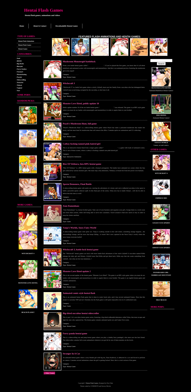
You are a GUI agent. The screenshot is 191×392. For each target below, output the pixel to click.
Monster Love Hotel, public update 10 (81, 103)
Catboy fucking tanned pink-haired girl (81, 144)
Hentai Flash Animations (26, 41)
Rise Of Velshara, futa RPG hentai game (82, 164)
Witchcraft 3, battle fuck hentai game (80, 249)
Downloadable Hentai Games (67, 26)
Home (22, 26)
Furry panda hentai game (75, 333)
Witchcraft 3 (69, 83)
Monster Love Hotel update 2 (77, 271)
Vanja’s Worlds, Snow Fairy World (79, 228)
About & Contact (39, 26)
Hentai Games (22, 49)
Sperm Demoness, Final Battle (77, 184)
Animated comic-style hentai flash (79, 293)
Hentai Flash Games (43, 10)
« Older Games (49, 373)
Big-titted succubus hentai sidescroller (81, 313)
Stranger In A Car (71, 353)
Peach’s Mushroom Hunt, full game (80, 123)
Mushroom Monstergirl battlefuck (79, 61)
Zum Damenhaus (71, 206)
